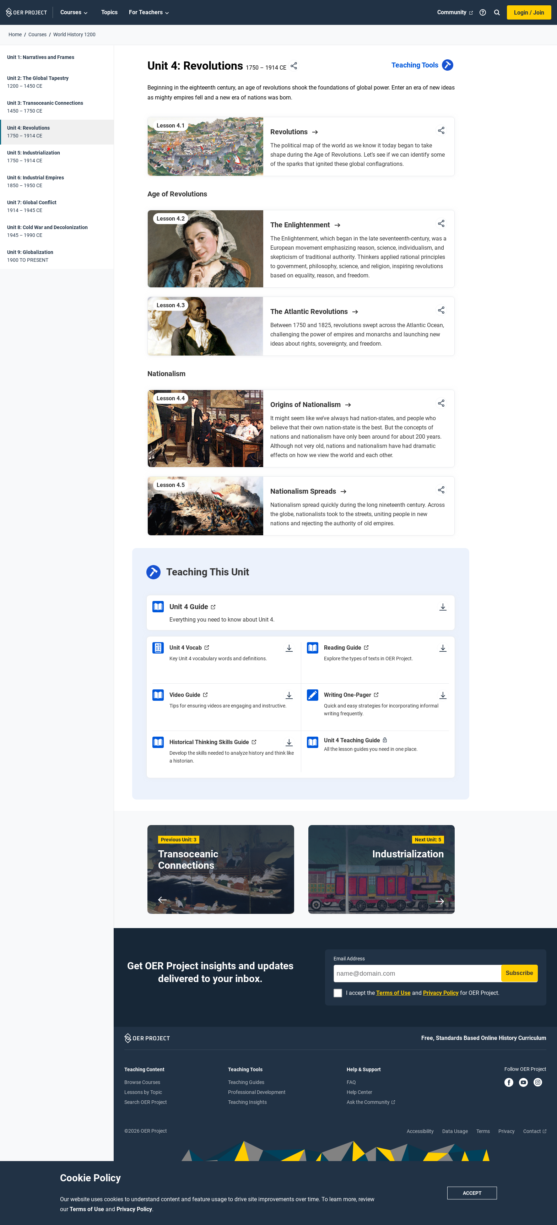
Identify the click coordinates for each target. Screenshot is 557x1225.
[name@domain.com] (436, 973)
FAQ (351, 1082)
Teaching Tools (423, 66)
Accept (472, 1193)
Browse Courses (142, 1082)
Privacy (506, 1131)
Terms (483, 1131)
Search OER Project (145, 1102)
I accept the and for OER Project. (422, 993)
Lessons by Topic (143, 1092)
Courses (75, 13)
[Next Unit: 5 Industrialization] (381, 869)
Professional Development (257, 1092)
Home (15, 34)
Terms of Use (88, 1209)
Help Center (359, 1092)
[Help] (482, 12)
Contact (534, 1131)
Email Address (349, 958)
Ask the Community (371, 1102)
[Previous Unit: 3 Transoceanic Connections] (220, 869)
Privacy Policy (134, 1209)
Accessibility (420, 1131)
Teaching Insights (247, 1102)
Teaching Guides (246, 1082)
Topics (109, 12)
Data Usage (455, 1131)
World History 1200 (74, 34)
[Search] (497, 12)
